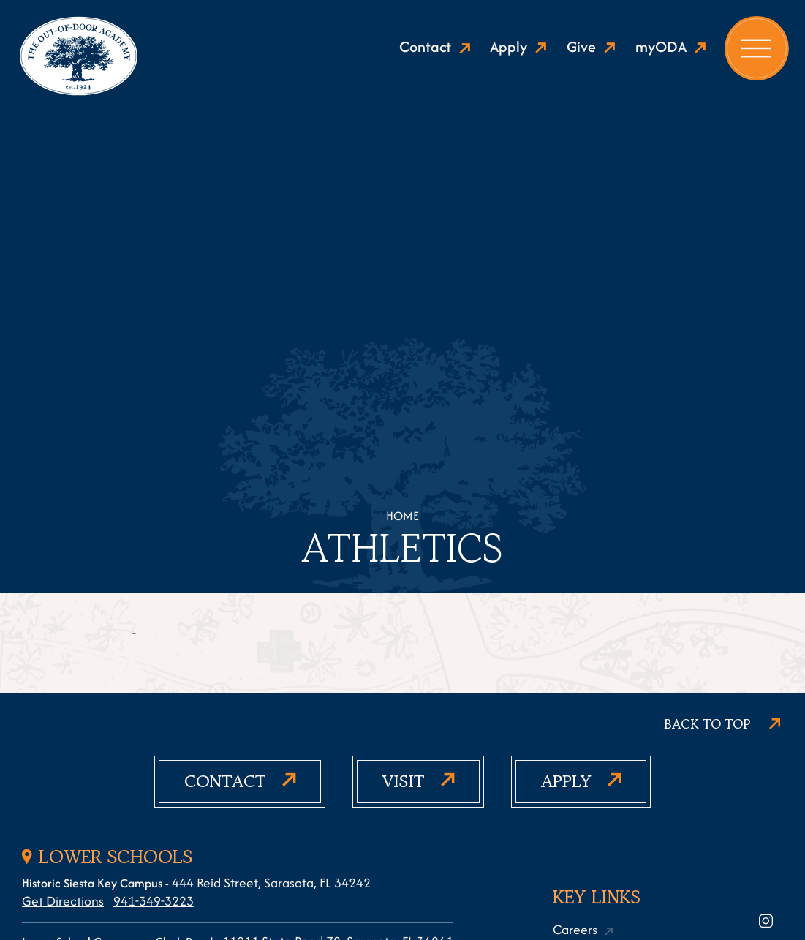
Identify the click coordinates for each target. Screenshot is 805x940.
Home (402, 516)
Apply (508, 47)
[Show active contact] (239, 782)
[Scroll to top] (722, 725)
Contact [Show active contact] (425, 47)
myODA (661, 47)
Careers (575, 930)
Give (581, 47)
